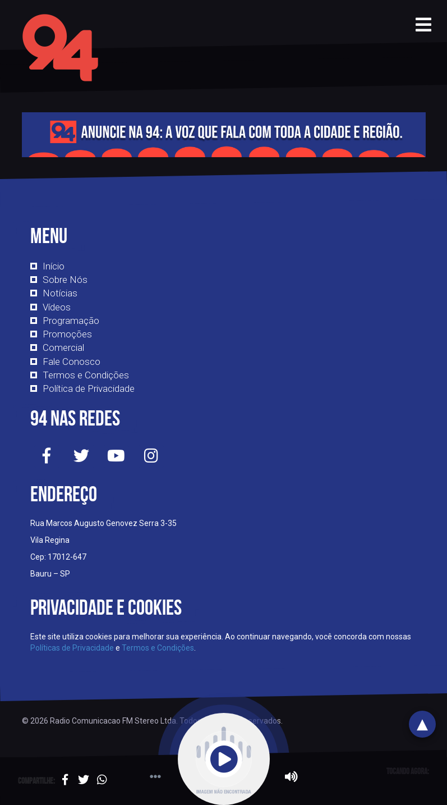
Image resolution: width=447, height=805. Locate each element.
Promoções (67, 334)
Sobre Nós (65, 279)
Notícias (60, 293)
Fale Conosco (71, 361)
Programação (71, 320)
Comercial (63, 347)
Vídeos (57, 307)
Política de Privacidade (89, 388)
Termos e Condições (86, 375)
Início (53, 266)
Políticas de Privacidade (72, 647)
